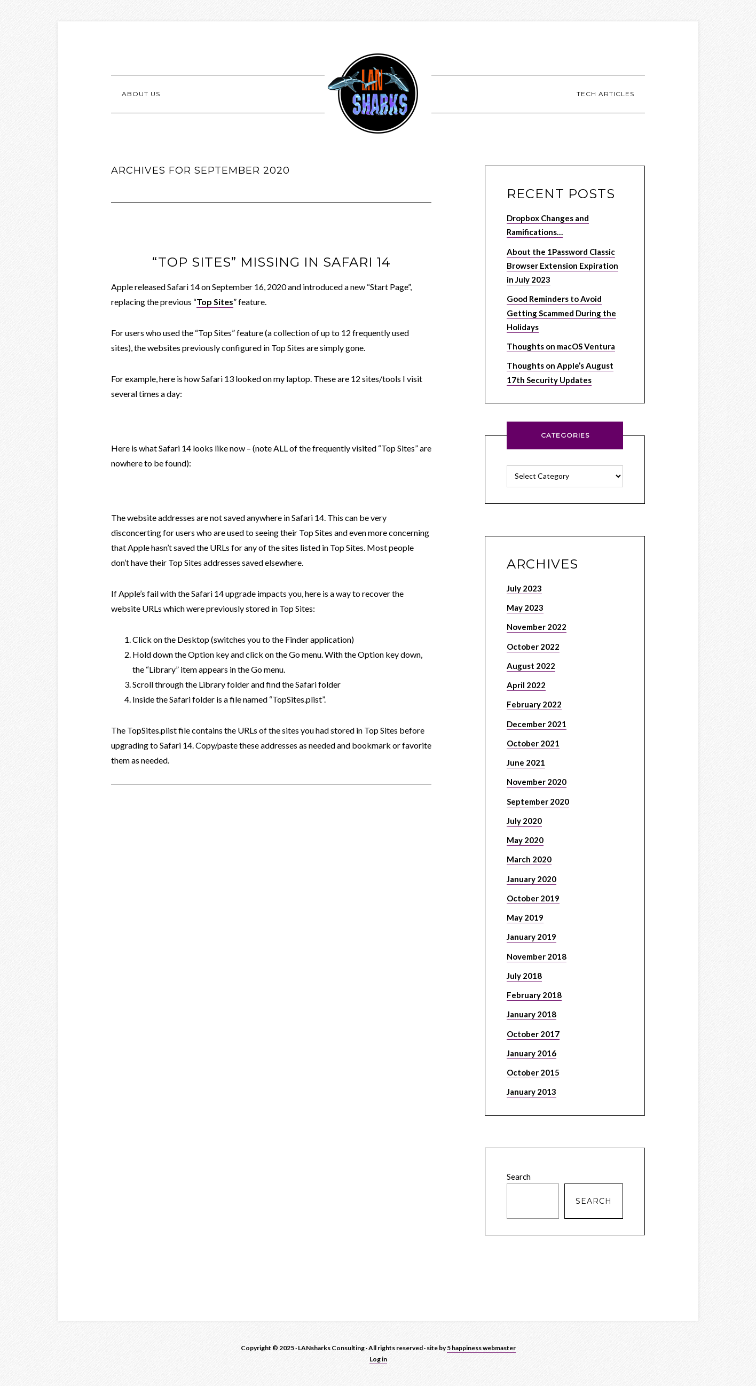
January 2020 (531, 879)
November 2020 (536, 782)
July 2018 (524, 975)
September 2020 (538, 801)
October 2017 (533, 1034)
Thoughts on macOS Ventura (561, 346)
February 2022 (534, 704)
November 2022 (536, 627)
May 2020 (525, 840)
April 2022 (526, 685)
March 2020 (529, 859)
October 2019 (533, 898)
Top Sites (214, 302)
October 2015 (533, 1072)
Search (519, 1176)
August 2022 (531, 666)
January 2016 (531, 1053)
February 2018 (534, 995)
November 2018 (536, 956)
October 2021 (533, 743)
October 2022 (533, 646)
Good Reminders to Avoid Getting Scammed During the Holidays (561, 313)
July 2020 (524, 821)
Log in (378, 1359)
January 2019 (531, 936)
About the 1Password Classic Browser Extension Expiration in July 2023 (562, 266)
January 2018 (531, 1014)
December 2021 (536, 724)
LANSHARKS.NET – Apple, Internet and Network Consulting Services (378, 93)
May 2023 (525, 607)
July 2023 (524, 588)
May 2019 (525, 917)
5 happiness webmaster (481, 1348)
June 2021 (526, 762)
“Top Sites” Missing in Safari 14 (271, 262)
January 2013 (531, 1091)
